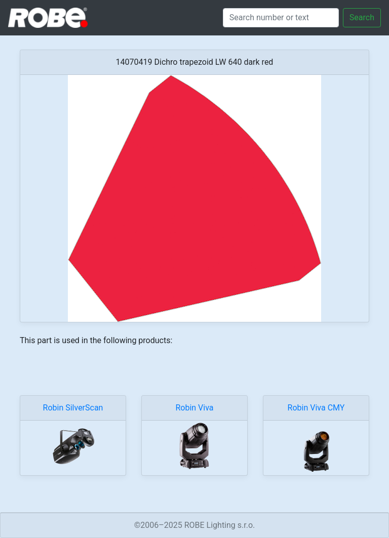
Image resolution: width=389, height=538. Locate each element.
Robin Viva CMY (316, 407)
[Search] (281, 17)
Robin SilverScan (73, 407)
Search (361, 17)
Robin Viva (194, 407)
